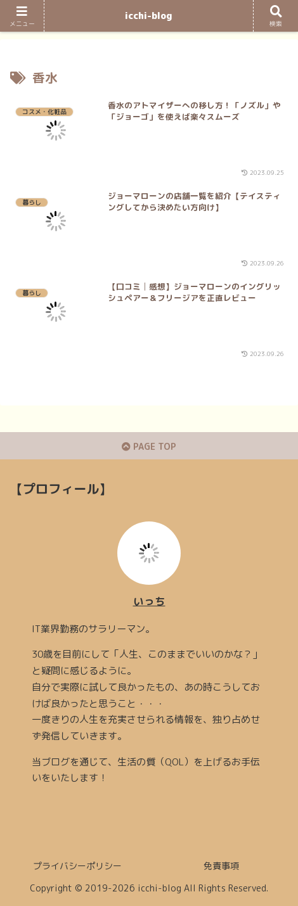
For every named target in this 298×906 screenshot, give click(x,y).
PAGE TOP (149, 446)
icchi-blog (148, 16)
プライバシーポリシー (77, 866)
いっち (149, 601)
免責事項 (221, 866)
